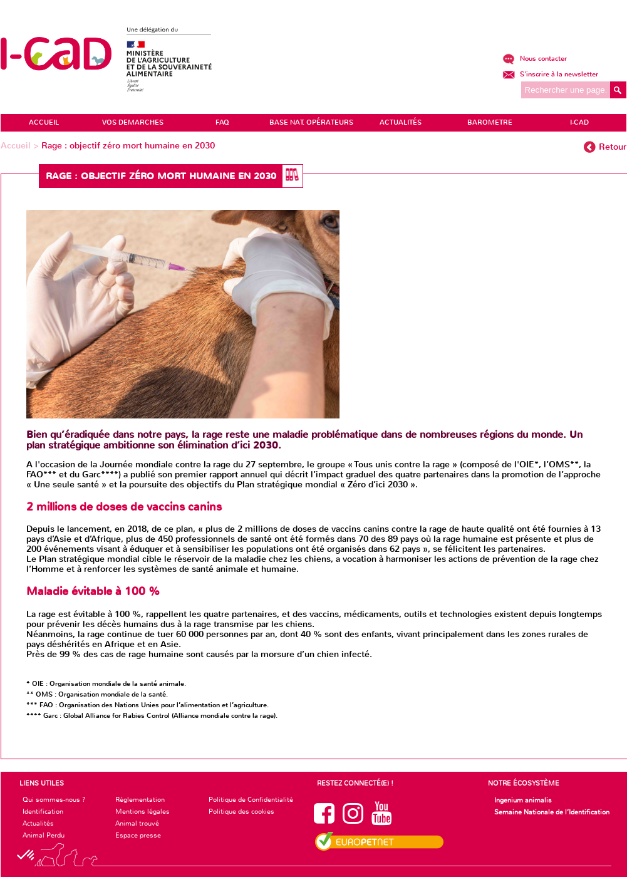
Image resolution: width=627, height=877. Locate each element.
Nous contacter (534, 58)
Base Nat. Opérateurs (311, 122)
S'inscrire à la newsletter (550, 74)
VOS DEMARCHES (132, 122)
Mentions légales (142, 811)
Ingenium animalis (523, 800)
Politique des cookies (241, 811)
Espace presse (138, 835)
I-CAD (579, 122)
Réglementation (140, 799)
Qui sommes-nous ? (54, 799)
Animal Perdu (44, 835)
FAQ (222, 122)
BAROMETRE (489, 122)
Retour (612, 147)
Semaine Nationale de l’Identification (551, 811)
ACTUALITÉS (401, 122)
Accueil (17, 146)
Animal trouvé (137, 823)
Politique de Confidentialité (251, 799)
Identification (43, 811)
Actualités (38, 823)
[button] (26, 856)
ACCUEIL (44, 122)
